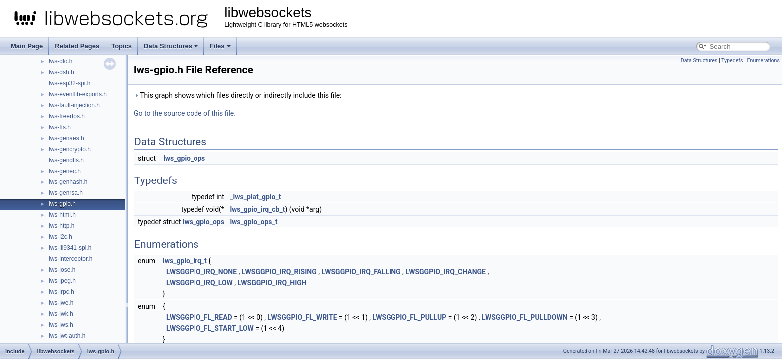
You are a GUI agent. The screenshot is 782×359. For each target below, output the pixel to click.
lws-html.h (62, 214)
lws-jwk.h (61, 313)
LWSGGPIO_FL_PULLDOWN (525, 317)
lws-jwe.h (61, 302)
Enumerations (763, 60)
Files (220, 46)
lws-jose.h (62, 269)
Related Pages (77, 46)
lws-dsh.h (61, 72)
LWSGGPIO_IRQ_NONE (201, 272)
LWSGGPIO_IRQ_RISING (279, 272)
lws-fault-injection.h (74, 105)
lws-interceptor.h (70, 258)
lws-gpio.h (62, 203)
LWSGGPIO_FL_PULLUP (409, 317)
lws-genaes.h (66, 138)
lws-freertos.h (67, 116)
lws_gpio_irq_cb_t (257, 209)
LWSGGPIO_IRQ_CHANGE (445, 272)
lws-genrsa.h (66, 192)
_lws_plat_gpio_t (255, 197)
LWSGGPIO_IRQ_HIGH (272, 283)
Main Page (27, 46)
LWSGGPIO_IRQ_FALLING (360, 272)
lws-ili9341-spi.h (70, 247)
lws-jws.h (61, 324)
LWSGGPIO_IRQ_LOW (199, 283)
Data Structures (171, 46)
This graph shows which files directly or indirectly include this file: (238, 95)
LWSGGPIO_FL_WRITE (302, 317)
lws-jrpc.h (61, 291)
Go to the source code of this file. (185, 113)
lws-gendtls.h (66, 160)
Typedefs (732, 60)
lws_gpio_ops (184, 158)
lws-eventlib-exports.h (78, 94)
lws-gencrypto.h (70, 149)
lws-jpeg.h (62, 280)
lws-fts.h (60, 127)
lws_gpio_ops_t (253, 222)
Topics (121, 46)
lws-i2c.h (60, 236)
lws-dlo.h (60, 61)
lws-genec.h (65, 171)
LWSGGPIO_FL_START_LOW (210, 328)
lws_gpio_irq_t (185, 261)
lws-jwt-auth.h (67, 335)
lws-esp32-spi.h (69, 83)
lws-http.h (61, 225)
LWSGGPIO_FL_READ (199, 317)
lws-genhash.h (68, 182)
